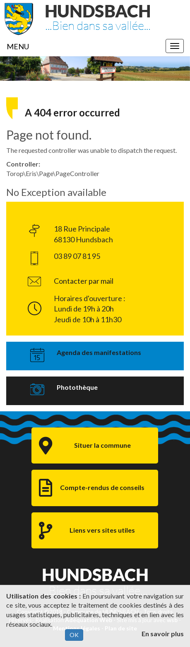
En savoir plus (163, 633)
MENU (18, 46)
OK (74, 634)
